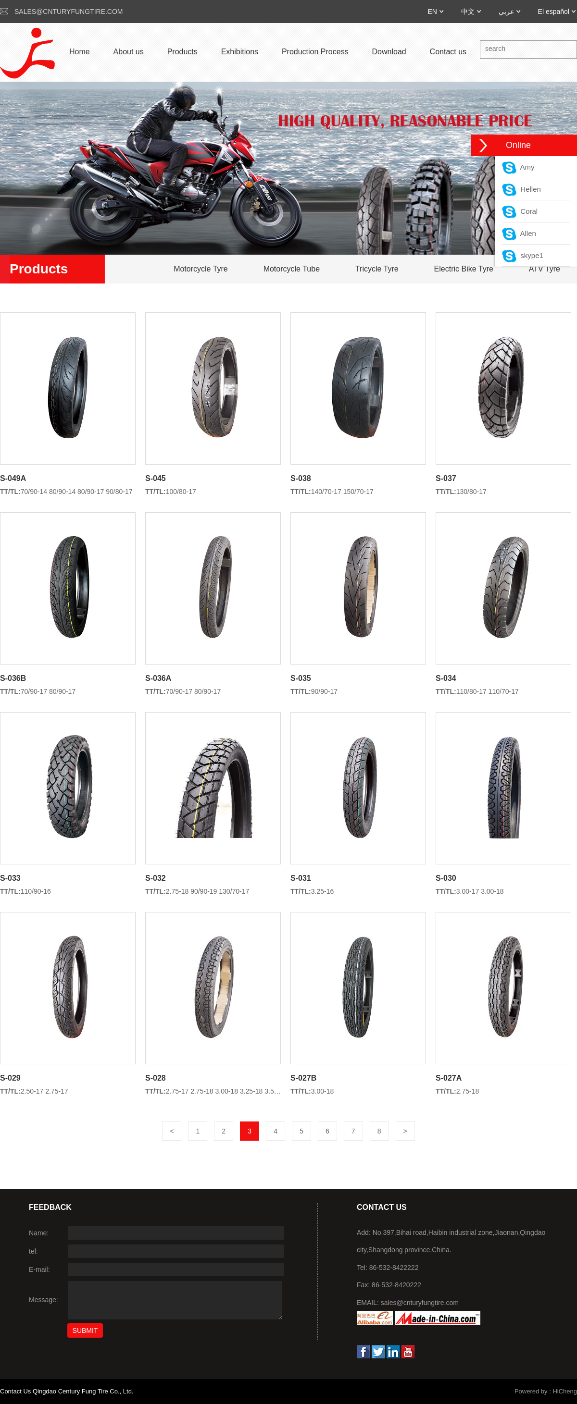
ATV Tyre (544, 269)
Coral (520, 211)
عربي (506, 11)
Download (389, 52)
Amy (518, 167)
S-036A (158, 678)
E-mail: (39, 1269)
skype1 (522, 255)
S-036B (13, 678)
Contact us (448, 52)
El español (553, 11)
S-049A (13, 478)
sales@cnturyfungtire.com (68, 11)
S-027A (449, 1078)
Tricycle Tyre (377, 269)
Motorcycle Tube (291, 269)
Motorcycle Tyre (201, 269)
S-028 (155, 1078)
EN (432, 11)
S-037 (446, 478)
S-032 (155, 878)
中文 (468, 11)
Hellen (521, 189)
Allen (519, 233)
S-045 (155, 478)
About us (128, 52)
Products (182, 52)
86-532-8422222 (394, 1267)
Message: (43, 1300)
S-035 (300, 678)
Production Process (315, 52)
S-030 (446, 878)
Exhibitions (239, 52)
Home (79, 52)
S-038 (300, 478)
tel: (33, 1251)
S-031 (300, 878)
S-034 (446, 678)
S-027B (303, 1078)
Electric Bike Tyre (463, 269)
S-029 (10, 1078)
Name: (39, 1233)
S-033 (10, 878)
